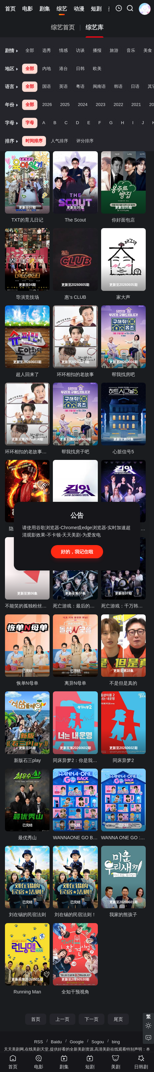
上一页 (62, 1019)
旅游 (114, 50)
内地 (46, 68)
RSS (38, 1041)
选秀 (46, 50)
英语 (63, 86)
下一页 (91, 1019)
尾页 (118, 1019)
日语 (135, 86)
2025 (65, 104)
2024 (83, 104)
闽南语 (99, 86)
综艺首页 (63, 27)
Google (77, 1041)
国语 (46, 86)
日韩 (80, 68)
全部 (29, 50)
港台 (63, 68)
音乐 (131, 50)
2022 (118, 104)
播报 (97, 50)
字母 (29, 122)
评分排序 (85, 140)
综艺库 (94, 27)
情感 (63, 50)
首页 (35, 1019)
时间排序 (34, 140)
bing (116, 1041)
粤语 (80, 86)
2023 (100, 104)
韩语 (118, 86)
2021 (136, 104)
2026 (47, 104)
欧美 (97, 68)
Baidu (56, 1041)
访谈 (80, 50)
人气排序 (59, 140)
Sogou (98, 1041)
